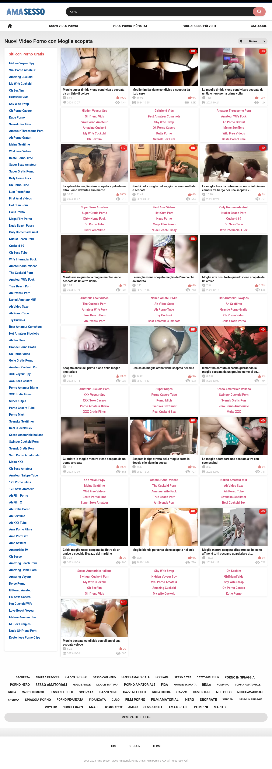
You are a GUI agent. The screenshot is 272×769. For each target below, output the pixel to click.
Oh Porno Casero (20, 110)
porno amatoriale (139, 685)
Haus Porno (17, 212)
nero (189, 700)
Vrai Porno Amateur (22, 70)
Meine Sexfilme (19, 144)
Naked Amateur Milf (22, 299)
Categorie (259, 26)
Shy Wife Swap (19, 104)
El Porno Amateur (20, 590)
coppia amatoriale (247, 684)
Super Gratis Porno (21, 171)
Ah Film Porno (18, 495)
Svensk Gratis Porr (21, 448)
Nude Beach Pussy (21, 225)
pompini (201, 707)
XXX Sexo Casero (20, 381)
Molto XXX (16, 462)
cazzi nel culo (134, 692)
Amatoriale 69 (18, 549)
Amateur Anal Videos (23, 266)
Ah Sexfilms (17, 516)
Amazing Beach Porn (23, 563)
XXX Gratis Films (20, 394)
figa (164, 685)
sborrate (208, 700)
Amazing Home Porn (23, 570)
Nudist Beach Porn (21, 239)
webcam (228, 699)
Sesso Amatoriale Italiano (26, 435)
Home (9, 26)
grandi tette (113, 707)
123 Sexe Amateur (21, 489)
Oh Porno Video (19, 354)
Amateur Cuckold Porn (24, 367)
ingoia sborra (161, 692)
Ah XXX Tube (18, 522)
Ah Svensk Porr (19, 293)
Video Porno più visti (199, 26)
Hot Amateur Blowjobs (24, 333)
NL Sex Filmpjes (20, 624)
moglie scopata (185, 684)
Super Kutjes (17, 401)
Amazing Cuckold (20, 77)
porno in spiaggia (240, 677)
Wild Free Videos (20, 151)
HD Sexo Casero (20, 597)
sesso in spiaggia (250, 699)
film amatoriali (165, 700)
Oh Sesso (15, 556)
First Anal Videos (20, 198)
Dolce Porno (17, 583)
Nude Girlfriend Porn (22, 630)
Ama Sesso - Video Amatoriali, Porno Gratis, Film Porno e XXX (131, 760)
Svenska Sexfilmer (21, 421)
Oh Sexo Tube (18, 252)
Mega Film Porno (20, 219)
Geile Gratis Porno (21, 360)
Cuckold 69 (16, 245)
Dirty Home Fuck (20, 178)
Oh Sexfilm (16, 90)
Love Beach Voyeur (22, 610)
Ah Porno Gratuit (20, 137)
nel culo (224, 692)
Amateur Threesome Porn (26, 131)
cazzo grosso (76, 677)
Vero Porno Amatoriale (24, 455)
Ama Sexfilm (17, 543)
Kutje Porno (17, 117)
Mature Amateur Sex (22, 617)
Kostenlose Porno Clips (24, 637)
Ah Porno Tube (19, 313)
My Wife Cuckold (20, 83)
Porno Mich (16, 414)
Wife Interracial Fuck (22, 259)
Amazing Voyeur (20, 576)
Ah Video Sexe (18, 306)
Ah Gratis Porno (19, 509)
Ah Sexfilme (17, 340)
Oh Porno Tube (19, 185)
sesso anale (153, 707)
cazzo (181, 692)
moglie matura (107, 684)
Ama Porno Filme (20, 529)
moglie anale (82, 684)
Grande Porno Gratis (22, 347)
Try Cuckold (17, 320)
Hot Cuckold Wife (20, 603)
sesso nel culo (61, 692)
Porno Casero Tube (22, 408)
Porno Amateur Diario (23, 387)
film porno (135, 700)
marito (220, 707)
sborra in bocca (48, 677)
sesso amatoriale (136, 677)
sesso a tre (182, 677)
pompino (223, 684)
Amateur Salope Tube (23, 475)
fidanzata (97, 700)
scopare (162, 677)
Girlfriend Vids (18, 97)
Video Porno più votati (130, 26)
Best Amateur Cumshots (25, 326)
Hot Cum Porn (18, 205)
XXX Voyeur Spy (20, 374)
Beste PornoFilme (21, 158)
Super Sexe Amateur (22, 164)
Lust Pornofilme (19, 192)
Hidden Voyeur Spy (21, 63)
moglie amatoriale (250, 692)
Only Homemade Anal (23, 232)
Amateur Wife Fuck (22, 279)
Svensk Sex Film (20, 124)
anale (94, 707)
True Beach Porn (20, 286)
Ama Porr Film (18, 536)
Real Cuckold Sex (20, 428)
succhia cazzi (73, 707)
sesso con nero (104, 677)
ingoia (12, 692)
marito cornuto (33, 692)
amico (133, 707)
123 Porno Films (20, 482)
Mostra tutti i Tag (136, 717)
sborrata (23, 677)
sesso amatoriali (51, 685)
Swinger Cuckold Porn (24, 441)
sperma (13, 699)
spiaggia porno (38, 700)
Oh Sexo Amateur (20, 468)
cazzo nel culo (208, 677)
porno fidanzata (70, 699)
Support (135, 746)
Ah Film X (15, 502)
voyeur (51, 707)
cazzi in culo (201, 692)
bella (206, 684)
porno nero (20, 685)
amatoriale (178, 707)
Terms (157, 746)
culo (116, 700)
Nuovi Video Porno (63, 26)
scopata (86, 692)
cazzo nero (108, 692)
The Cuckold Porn (21, 272)
